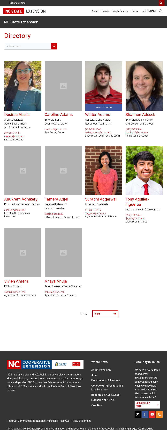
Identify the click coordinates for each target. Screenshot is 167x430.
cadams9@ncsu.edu (55, 129)
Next (105, 313)
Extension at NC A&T (103, 400)
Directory (17, 36)
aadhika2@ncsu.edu (14, 210)
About (95, 11)
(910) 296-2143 (93, 129)
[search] (162, 3)
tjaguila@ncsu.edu (135, 218)
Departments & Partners (105, 380)
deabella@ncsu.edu (14, 136)
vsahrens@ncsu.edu (14, 292)
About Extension (101, 370)
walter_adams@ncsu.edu (98, 132)
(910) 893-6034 (133, 129)
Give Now (97, 405)
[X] (138, 414)
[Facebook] (145, 414)
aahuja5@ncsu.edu (55, 292)
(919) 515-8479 (93, 210)
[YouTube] (152, 414)
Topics (134, 11)
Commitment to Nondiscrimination (37, 420)
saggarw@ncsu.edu (95, 213)
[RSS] (159, 414)
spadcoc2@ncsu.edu (137, 132)
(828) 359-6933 (12, 133)
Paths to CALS (148, 11)
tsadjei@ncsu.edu (54, 214)
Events (105, 11)
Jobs (94, 375)
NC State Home (17, 3)
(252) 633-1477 (133, 215)
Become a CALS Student (105, 394)
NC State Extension (21, 22)
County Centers (120, 11)
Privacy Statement (80, 420)
